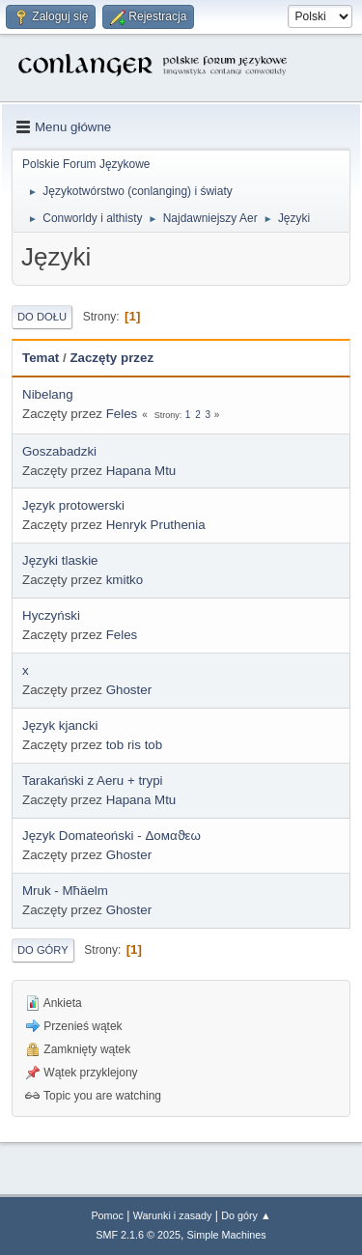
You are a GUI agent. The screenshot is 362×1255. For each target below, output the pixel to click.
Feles (122, 413)
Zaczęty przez (111, 357)
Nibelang (47, 394)
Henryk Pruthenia (156, 524)
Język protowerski (73, 505)
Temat (40, 357)
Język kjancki (60, 725)
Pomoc (107, 1215)
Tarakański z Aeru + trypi (92, 780)
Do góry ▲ (245, 1215)
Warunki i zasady (172, 1215)
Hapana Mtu (141, 470)
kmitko (125, 579)
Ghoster (129, 690)
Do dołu (42, 316)
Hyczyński (51, 615)
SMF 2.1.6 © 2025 (138, 1235)
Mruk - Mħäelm (65, 890)
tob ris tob (134, 745)
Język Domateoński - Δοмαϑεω (111, 835)
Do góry (43, 950)
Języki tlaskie (60, 560)
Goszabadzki (59, 451)
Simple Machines (226, 1235)
